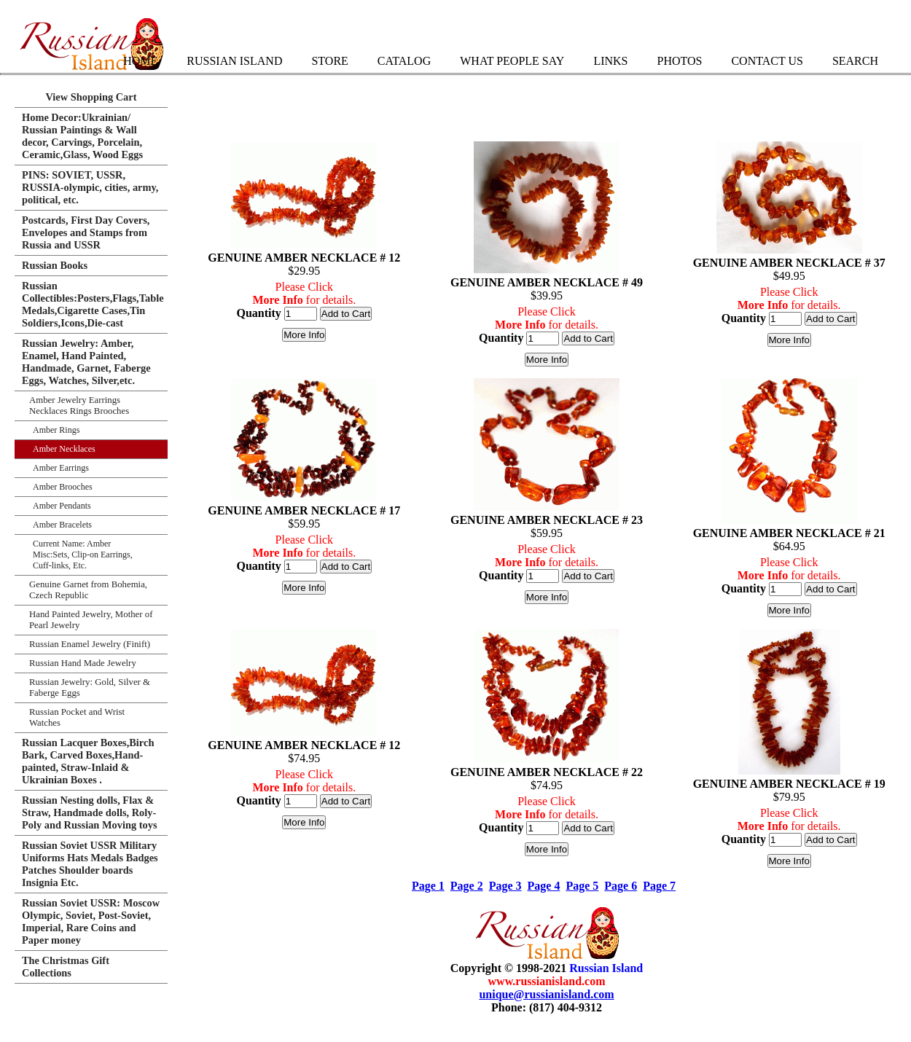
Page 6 (620, 886)
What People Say (512, 61)
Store (329, 61)
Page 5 (582, 886)
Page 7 (659, 886)
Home (140, 61)
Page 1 (428, 886)
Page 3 (505, 886)
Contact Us (766, 61)
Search (855, 61)
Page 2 (466, 886)
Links (610, 61)
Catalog (404, 61)
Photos (679, 61)
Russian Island (234, 61)
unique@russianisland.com (546, 994)
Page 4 (544, 886)
